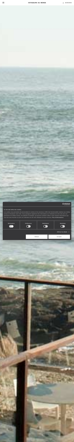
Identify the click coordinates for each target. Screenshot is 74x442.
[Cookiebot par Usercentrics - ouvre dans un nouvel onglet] (63, 204)
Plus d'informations (57, 217)
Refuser (37, 236)
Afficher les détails (62, 232)
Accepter (59, 236)
